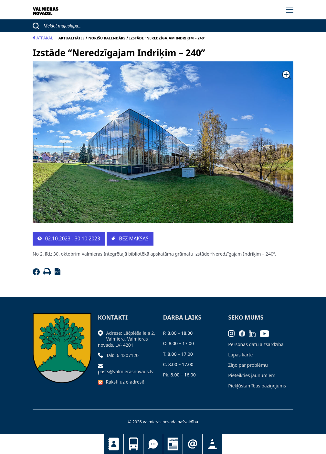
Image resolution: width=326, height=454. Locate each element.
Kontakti (113, 444)
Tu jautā (153, 444)
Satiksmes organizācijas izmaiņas (212, 444)
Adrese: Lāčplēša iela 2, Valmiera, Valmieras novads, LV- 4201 (126, 339)
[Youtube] (266, 333)
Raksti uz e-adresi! (125, 382)
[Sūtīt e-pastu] (102, 366)
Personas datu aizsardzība (255, 344)
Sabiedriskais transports (133, 444)
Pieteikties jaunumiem (192, 444)
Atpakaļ (43, 38)
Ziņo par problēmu (248, 365)
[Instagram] (233, 333)
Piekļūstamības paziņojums (257, 386)
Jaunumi (173, 444)
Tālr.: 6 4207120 (122, 355)
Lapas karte (240, 355)
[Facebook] (37, 273)
